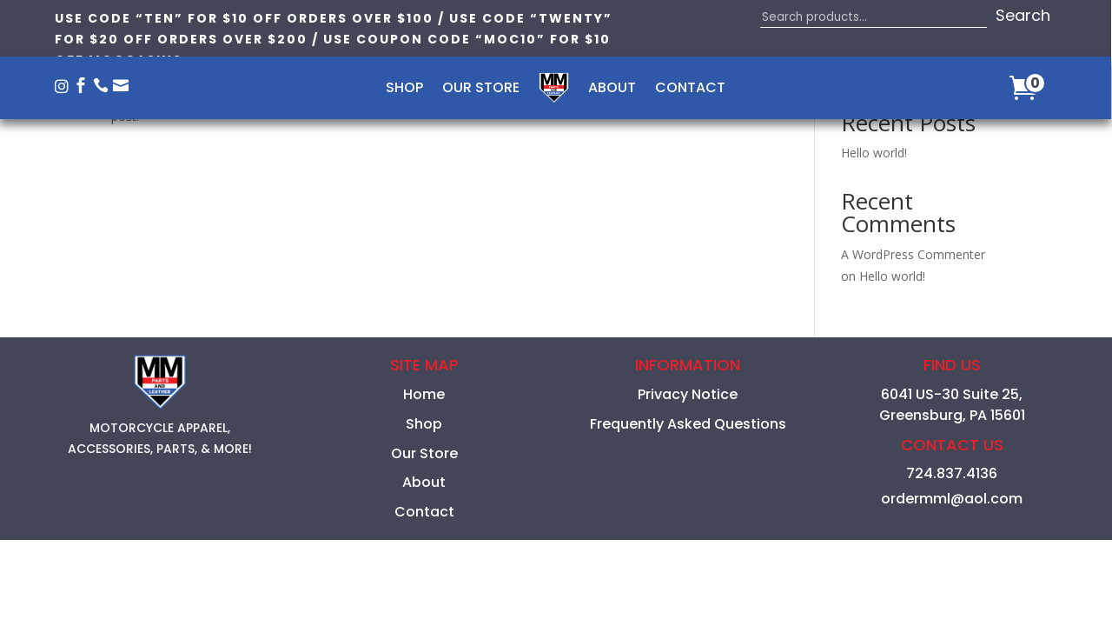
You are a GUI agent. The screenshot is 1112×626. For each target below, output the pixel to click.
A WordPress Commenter (913, 254)
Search (1023, 15)
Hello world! (874, 152)
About (612, 89)
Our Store (481, 89)
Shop (404, 89)
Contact (690, 89)
